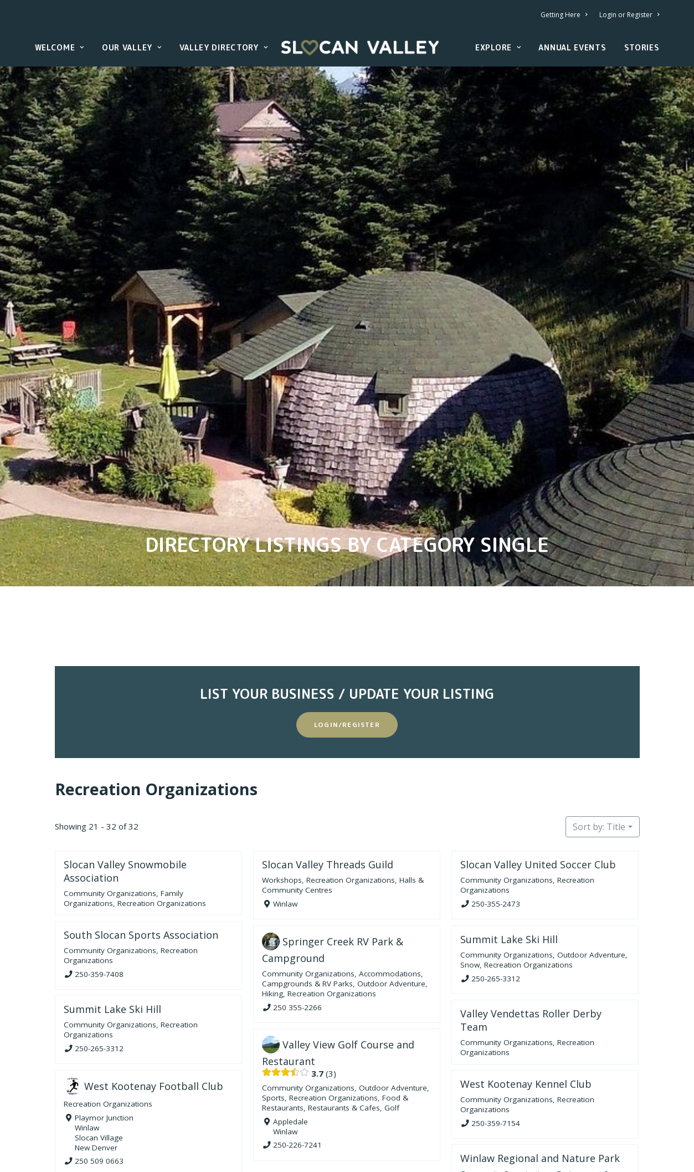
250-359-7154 (495, 1041)
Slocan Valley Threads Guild (327, 782)
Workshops (282, 798)
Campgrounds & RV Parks (307, 901)
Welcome (59, 47)
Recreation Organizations (156, 707)
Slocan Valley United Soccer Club (538, 782)
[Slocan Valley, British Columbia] (360, 47)
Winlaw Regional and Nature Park (540, 1076)
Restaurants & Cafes (344, 1026)
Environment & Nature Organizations (534, 1096)
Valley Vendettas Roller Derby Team (531, 938)
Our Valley (132, 47)
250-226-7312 (495, 1125)
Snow (470, 882)
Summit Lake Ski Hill (509, 856)
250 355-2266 (297, 925)
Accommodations (390, 891)
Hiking (272, 911)
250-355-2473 (495, 822)
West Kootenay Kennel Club (526, 1001)
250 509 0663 (99, 1079)
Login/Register (347, 642)
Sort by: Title (599, 745)
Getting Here (564, 14)
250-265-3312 (495, 896)
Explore (498, 47)
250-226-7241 (297, 1063)
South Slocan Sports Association (141, 852)
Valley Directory (223, 47)
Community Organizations (110, 811)
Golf (391, 1026)
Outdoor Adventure (391, 901)
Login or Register (629, 14)
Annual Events (572, 47)
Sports (273, 1016)
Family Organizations (576, 1101)
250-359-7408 (99, 892)
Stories (642, 47)
